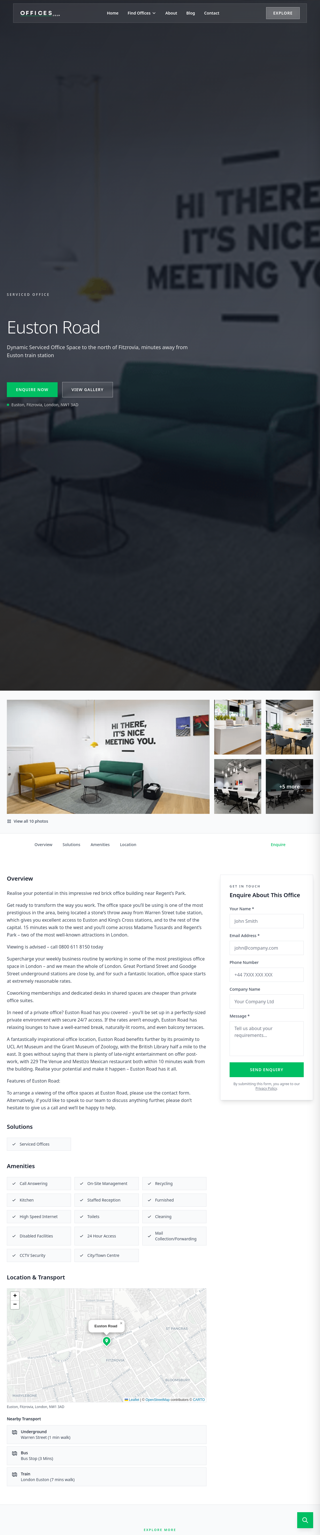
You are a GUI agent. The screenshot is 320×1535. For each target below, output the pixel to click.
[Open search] (305, 1520)
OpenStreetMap (157, 1400)
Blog (190, 14)
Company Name (245, 989)
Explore (273, 14)
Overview (43, 844)
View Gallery (88, 389)
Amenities (100, 844)
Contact (211, 14)
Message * (240, 1016)
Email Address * (245, 935)
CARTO (199, 1400)
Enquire (278, 844)
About (171, 14)
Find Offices (142, 14)
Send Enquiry (266, 1069)
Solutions (71, 844)
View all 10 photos (27, 821)
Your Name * (242, 908)
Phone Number (244, 962)
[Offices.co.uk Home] (50, 14)
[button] (106, 1340)
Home (113, 14)
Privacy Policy (266, 1088)
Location (128, 844)
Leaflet (132, 1400)
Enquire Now (32, 389)
